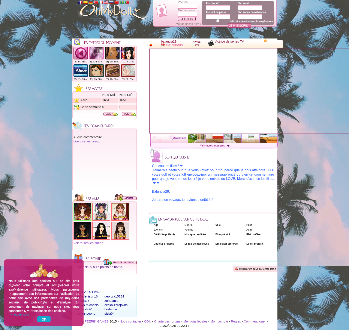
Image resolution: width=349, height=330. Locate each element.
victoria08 (82, 300)
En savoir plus (19, 315)
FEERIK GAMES (97, 321)
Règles (236, 321)
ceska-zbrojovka (116, 305)
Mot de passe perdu (188, 23)
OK (44, 319)
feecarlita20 (84, 309)
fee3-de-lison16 (87, 296)
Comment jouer (255, 321)
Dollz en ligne (89, 292)
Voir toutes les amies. (88, 243)
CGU (147, 321)
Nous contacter (130, 321)
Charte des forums (167, 321)
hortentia (111, 309)
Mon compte (219, 321)
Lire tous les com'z (86, 141)
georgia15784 (114, 296)
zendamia (111, 300)
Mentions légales (195, 321)
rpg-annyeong (86, 313)
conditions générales (262, 21)
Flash (121, 51)
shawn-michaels (87, 305)
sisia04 (110, 313)
